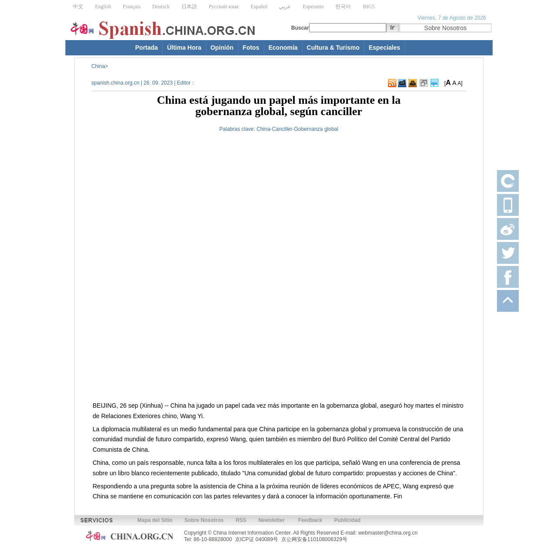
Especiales (384, 47)
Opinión (222, 47)
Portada (146, 47)
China (98, 66)
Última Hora (184, 47)
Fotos (251, 47)
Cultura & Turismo (333, 47)
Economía (283, 47)
